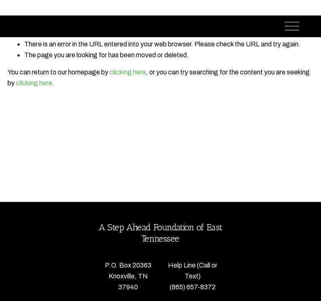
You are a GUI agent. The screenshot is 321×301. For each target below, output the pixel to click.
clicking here (128, 72)
